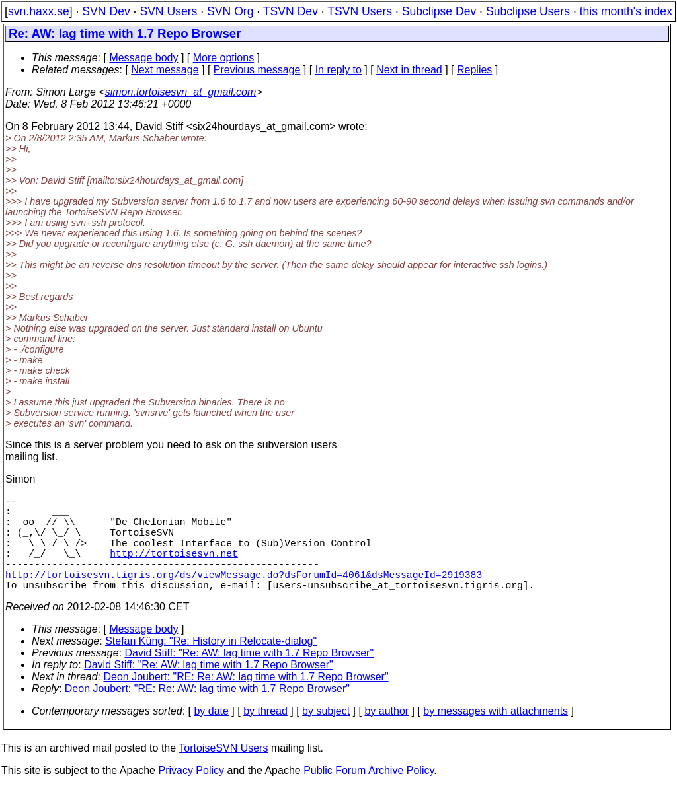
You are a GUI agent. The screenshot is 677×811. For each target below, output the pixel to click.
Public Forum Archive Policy (368, 794)
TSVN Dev (290, 11)
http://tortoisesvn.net (173, 568)
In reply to (338, 69)
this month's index (626, 11)
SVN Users (168, 11)
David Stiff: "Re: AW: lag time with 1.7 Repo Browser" (249, 676)
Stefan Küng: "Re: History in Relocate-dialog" (211, 664)
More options (224, 57)
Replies (474, 69)
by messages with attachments (495, 734)
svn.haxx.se (38, 11)
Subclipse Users (528, 11)
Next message (164, 69)
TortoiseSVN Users (223, 771)
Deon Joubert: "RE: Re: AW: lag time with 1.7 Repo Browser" (246, 700)
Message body (143, 57)
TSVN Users (359, 11)
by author (386, 734)
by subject (326, 734)
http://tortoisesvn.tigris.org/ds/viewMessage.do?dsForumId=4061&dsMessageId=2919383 (243, 595)
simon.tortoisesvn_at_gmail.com (181, 92)
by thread (265, 734)
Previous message (257, 69)
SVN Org (230, 11)
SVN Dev (106, 11)
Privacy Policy (191, 794)
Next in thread (409, 69)
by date (211, 734)
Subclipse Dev (439, 11)
